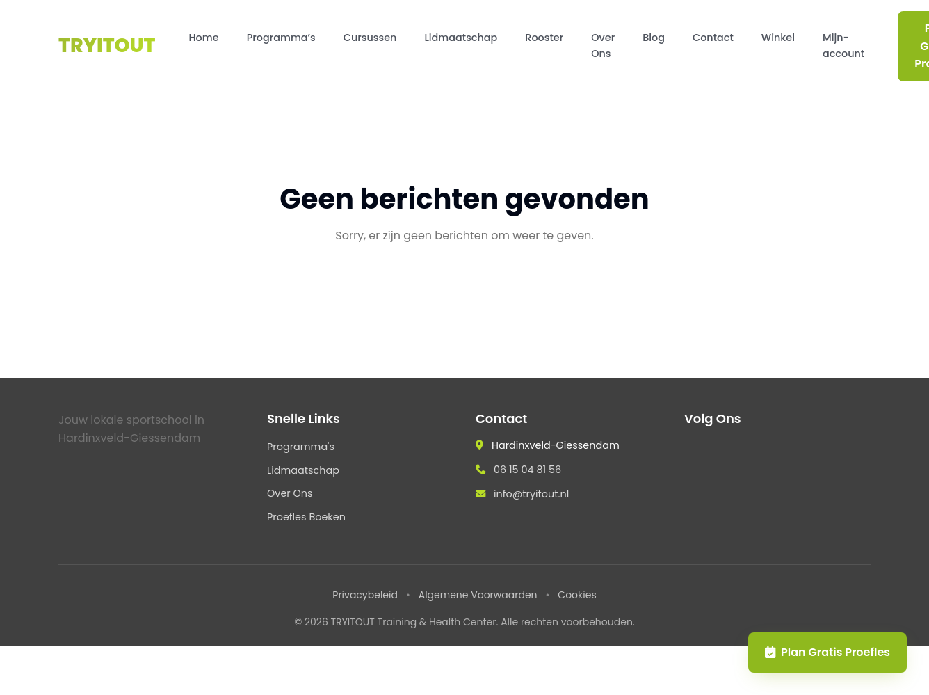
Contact (713, 38)
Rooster (544, 38)
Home (203, 38)
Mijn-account (843, 46)
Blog (654, 38)
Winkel (778, 38)
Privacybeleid (365, 595)
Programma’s (281, 38)
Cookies (577, 595)
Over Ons (603, 46)
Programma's (300, 447)
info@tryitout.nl (531, 494)
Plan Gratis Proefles (827, 652)
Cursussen (370, 38)
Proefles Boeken (306, 517)
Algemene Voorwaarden (478, 595)
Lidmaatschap (460, 38)
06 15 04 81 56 (527, 470)
